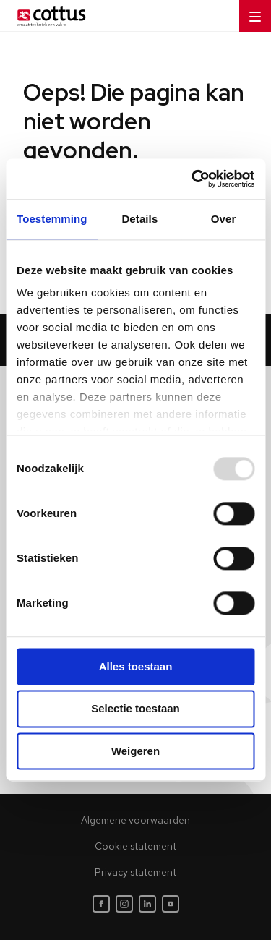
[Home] (49, 16)
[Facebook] (101, 904)
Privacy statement (135, 872)
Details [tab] (139, 219)
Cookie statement (135, 846)
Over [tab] (223, 219)
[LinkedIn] (147, 904)
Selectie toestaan (135, 709)
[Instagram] (124, 904)
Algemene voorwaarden (135, 819)
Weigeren (135, 751)
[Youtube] (170, 904)
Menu (250, 12)
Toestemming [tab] (52, 219)
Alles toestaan (136, 666)
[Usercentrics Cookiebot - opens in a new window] (193, 178)
